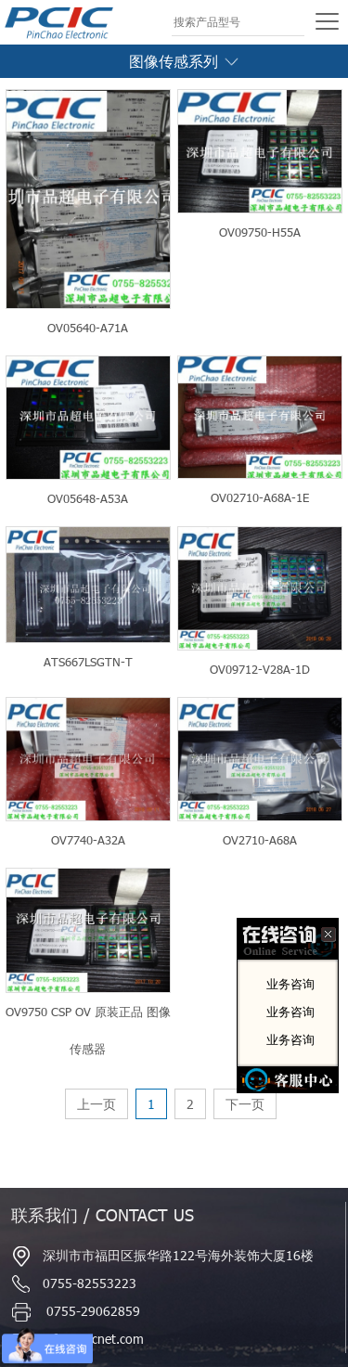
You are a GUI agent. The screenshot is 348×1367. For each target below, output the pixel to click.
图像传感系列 (185, 61)
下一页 (245, 1104)
